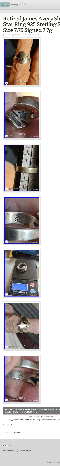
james (27, 420)
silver (56, 420)
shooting (44, 420)
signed (50, 420)
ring (38, 420)
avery (21, 420)
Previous (7, 424)
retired (52, 416)
